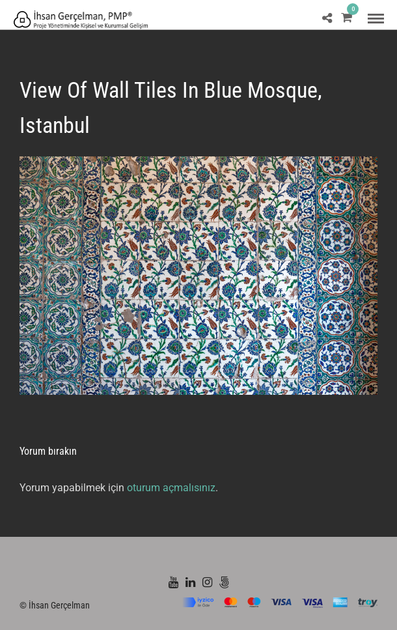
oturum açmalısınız (171, 487)
